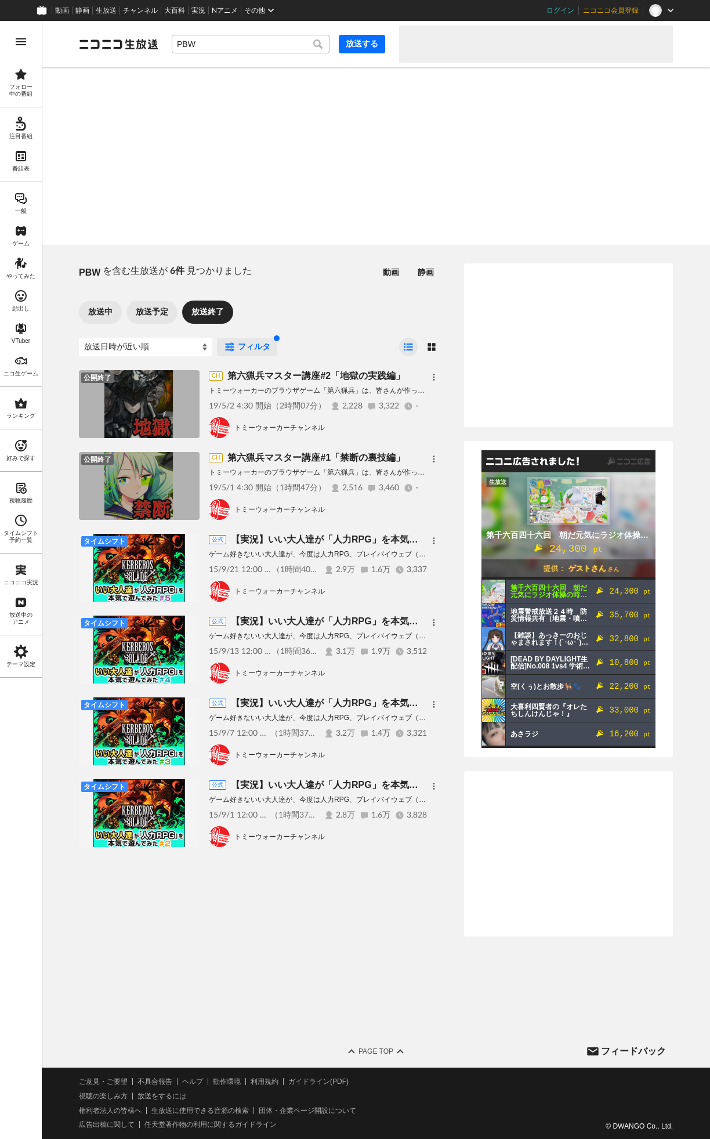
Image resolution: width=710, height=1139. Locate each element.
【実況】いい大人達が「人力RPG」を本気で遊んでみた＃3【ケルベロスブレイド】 (406, 703)
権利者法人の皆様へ (110, 1111)
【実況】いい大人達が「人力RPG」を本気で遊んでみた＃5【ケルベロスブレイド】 (406, 539)
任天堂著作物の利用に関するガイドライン (210, 1124)
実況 (198, 10)
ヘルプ (192, 1081)
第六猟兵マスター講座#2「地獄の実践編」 (316, 376)
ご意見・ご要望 (103, 1081)
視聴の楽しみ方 (103, 1096)
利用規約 (264, 1081)
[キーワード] (250, 44)
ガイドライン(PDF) (318, 1081)
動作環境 (227, 1081)
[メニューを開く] (20, 41)
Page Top (375, 1051)
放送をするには (161, 1096)
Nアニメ (225, 10)
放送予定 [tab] (152, 311)
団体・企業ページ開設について (307, 1110)
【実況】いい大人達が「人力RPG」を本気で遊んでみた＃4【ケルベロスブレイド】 (406, 621)
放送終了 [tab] (207, 311)
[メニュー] (434, 377)
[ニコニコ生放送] (118, 44)
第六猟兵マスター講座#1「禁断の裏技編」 (316, 457)
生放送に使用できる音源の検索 (200, 1110)
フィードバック (633, 1051)
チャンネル (140, 10)
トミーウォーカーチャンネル (279, 428)
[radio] (408, 347)
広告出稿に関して (107, 1124)
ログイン (560, 10)
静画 (82, 10)
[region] (21, 580)
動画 (62, 10)
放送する (362, 43)
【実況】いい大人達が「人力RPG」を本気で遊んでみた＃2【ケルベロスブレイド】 (406, 785)
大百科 (174, 10)
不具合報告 (154, 1081)
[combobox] (250, 44)
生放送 (106, 10)
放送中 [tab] (100, 311)
